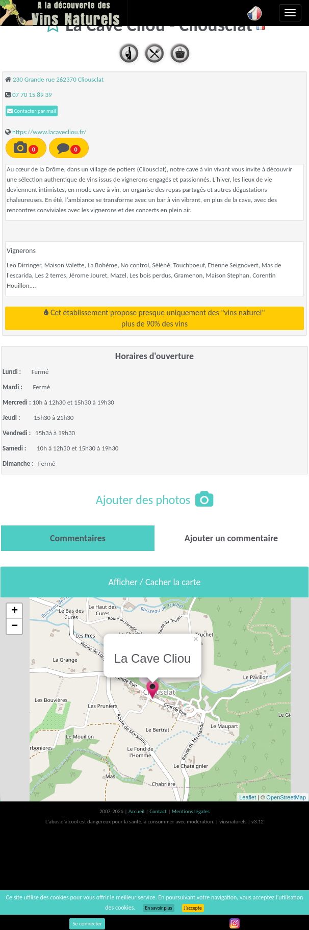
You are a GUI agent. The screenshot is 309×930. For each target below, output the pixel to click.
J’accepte (193, 908)
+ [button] (14, 611)
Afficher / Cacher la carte (155, 582)
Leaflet (247, 797)
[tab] (77, 538)
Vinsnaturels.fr (63, 13)
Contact (158, 811)
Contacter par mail (31, 111)
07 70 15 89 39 (32, 94)
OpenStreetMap (286, 797)
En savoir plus (158, 908)
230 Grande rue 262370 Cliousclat (58, 79)
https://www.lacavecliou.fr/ (49, 132)
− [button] (14, 626)
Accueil (137, 811)
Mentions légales (191, 811)
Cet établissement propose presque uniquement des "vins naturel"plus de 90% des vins (154, 318)
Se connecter (87, 923)
